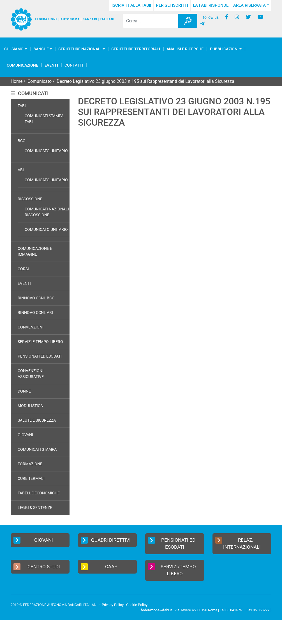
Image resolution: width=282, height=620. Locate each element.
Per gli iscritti (172, 5)
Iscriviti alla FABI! (131, 5)
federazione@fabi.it (156, 610)
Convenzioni (30, 327)
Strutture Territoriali (135, 49)
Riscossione (30, 199)
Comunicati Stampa (37, 449)
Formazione (30, 464)
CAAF (99, 566)
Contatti (73, 65)
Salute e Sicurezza (37, 420)
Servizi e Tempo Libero (40, 341)
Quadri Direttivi (106, 540)
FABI (22, 106)
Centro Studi (36, 566)
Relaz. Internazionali (238, 543)
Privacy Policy (113, 605)
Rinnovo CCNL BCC (36, 298)
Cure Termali (31, 478)
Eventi (51, 65)
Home (16, 81)
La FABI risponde (210, 5)
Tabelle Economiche (39, 493)
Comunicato (39, 81)
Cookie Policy (136, 605)
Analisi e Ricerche (185, 49)
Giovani (25, 435)
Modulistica (30, 405)
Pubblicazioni (224, 49)
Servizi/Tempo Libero (172, 570)
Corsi (23, 269)
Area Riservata (249, 5)
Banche (41, 49)
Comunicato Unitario (46, 151)
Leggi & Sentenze (35, 507)
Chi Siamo (14, 49)
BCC (21, 140)
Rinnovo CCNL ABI (35, 312)
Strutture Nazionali (79, 49)
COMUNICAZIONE (22, 65)
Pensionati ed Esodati (40, 356)
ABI (21, 170)
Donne (24, 391)
